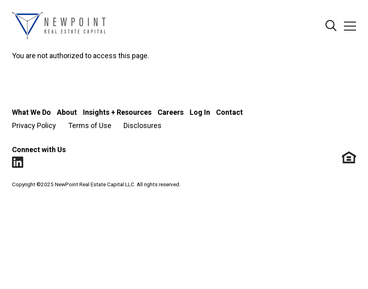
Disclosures (142, 125)
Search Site (331, 26)
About (67, 112)
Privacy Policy (34, 125)
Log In (200, 112)
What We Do (31, 112)
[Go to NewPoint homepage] (58, 26)
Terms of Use (89, 125)
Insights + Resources (117, 112)
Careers (171, 112)
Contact (229, 112)
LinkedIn (17, 162)
